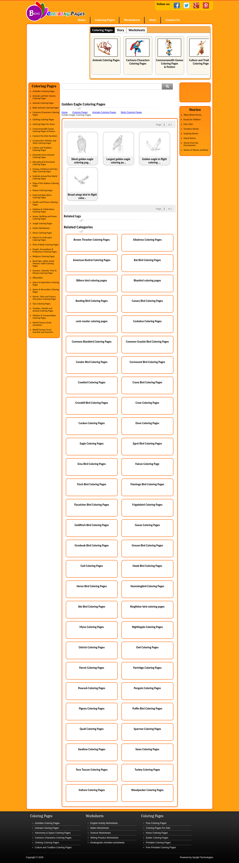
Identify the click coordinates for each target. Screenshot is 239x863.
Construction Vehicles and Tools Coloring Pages (44, 141)
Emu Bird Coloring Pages (92, 464)
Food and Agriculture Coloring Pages (42, 196)
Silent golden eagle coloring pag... (82, 160)
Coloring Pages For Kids (158, 828)
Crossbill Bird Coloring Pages (91, 402)
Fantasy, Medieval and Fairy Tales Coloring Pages (45, 170)
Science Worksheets (100, 833)
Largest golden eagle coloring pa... (118, 160)
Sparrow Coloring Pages (147, 729)
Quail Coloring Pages (92, 729)
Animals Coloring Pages (105, 60)
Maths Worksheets (41, 228)
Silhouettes (38, 277)
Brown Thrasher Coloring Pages (92, 239)
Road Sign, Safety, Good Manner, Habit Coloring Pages (43, 263)
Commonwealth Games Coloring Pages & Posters (169, 64)
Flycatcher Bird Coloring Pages (91, 504)
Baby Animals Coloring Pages (46, 107)
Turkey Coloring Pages (147, 769)
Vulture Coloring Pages (91, 790)
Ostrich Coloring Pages (92, 647)
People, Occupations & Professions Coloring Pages (45, 250)
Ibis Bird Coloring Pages (91, 606)
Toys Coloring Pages (41, 303)
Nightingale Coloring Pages (147, 627)
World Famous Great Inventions (42, 323)
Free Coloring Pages (156, 823)
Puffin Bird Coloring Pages (147, 708)
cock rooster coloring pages (91, 321)
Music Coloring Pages (42, 233)
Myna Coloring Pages (92, 627)
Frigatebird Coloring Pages (147, 504)
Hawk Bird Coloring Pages (147, 566)
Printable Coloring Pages (158, 842)
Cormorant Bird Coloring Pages (147, 362)
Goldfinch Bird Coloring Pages (92, 525)
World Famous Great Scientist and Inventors (43, 330)
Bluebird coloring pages (147, 280)
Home (55, 11)
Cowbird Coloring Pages (91, 382)
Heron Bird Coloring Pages (92, 586)
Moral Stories (190, 138)
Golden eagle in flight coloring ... (154, 160)
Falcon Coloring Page (147, 464)
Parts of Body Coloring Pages (46, 244)
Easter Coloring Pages (157, 837)
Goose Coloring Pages (147, 525)
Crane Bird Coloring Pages (147, 382)
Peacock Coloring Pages (91, 688)
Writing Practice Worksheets (104, 837)
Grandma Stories (191, 129)
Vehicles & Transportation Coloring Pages (44, 316)
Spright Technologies (202, 857)
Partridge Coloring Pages (147, 667)
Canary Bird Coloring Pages (147, 301)
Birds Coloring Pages (131, 112)
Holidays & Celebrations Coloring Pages (43, 210)
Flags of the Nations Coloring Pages (46, 184)
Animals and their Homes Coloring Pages (44, 97)
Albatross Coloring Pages (147, 239)
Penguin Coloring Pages (147, 688)
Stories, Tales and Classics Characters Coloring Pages (44, 297)
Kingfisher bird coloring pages (147, 606)
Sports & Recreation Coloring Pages (46, 290)
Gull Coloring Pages (92, 566)
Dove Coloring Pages (147, 423)
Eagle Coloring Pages (92, 443)
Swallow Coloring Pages (91, 749)
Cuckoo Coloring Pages (92, 423)
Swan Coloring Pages (147, 749)
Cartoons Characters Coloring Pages (137, 62)
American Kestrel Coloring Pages (91, 260)
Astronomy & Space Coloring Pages (53, 833)
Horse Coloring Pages (157, 833)
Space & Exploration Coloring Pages (46, 283)
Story (152, 20)
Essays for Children (192, 119)
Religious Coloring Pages (44, 256)
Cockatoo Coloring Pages (147, 321)
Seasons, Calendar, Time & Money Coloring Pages (45, 271)
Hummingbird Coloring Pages (147, 586)
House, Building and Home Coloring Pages (45, 217)
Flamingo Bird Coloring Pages (147, 484)
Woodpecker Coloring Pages (147, 790)
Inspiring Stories (191, 133)
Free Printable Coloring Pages (161, 847)
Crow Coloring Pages (147, 402)
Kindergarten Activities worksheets (107, 842)
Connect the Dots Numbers (45, 136)
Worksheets (132, 20)
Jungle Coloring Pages (42, 223)
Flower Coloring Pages (43, 190)
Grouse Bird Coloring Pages (147, 545)
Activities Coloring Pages (44, 91)
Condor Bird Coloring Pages (91, 362)
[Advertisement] (59, 52)
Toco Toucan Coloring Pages (91, 769)
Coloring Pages (105, 20)
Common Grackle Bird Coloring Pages (147, 341)
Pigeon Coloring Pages (91, 708)
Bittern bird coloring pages (91, 280)
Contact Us (173, 20)
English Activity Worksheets (104, 823)
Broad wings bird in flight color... (82, 196)
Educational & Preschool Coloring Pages (44, 163)
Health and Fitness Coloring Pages (45, 203)
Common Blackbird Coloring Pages (91, 341)
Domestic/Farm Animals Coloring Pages (43, 156)
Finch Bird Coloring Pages (91, 484)
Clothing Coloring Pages (43, 119)
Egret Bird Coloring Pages (147, 443)
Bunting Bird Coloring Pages (92, 301)
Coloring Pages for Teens (44, 124)
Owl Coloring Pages (147, 647)
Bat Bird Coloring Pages (147, 260)
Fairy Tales (188, 124)
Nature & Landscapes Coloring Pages (42, 238)
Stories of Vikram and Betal (196, 150)
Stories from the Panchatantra (191, 144)
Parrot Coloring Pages (91, 667)
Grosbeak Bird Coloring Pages (92, 545)
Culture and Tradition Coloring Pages (201, 62)
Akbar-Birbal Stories (193, 115)
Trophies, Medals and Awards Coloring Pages (43, 309)
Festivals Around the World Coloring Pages (45, 177)
